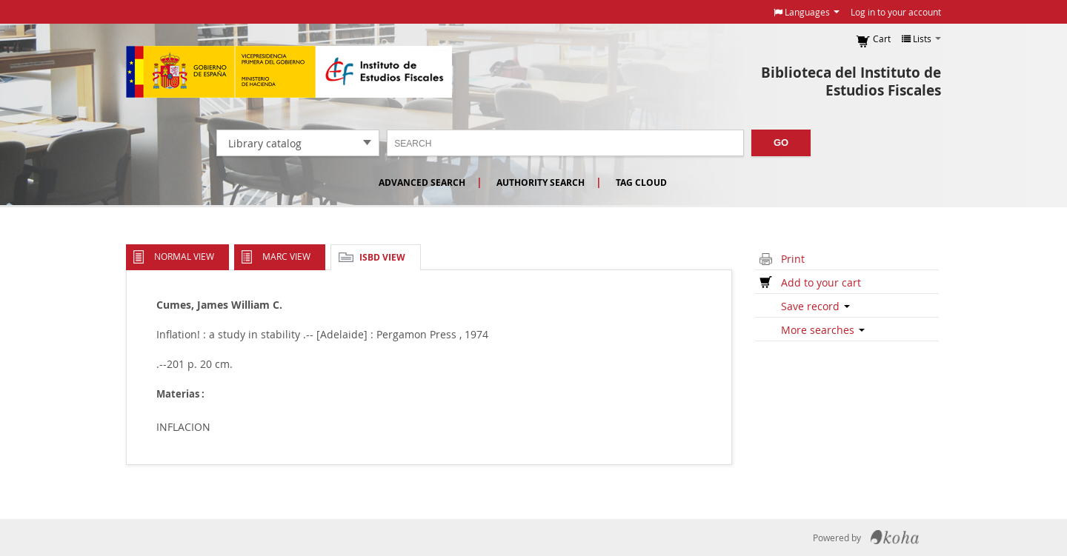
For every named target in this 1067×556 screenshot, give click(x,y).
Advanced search (422, 182)
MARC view (286, 256)
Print (793, 259)
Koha (895, 537)
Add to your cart (821, 282)
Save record (815, 306)
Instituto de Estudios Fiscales (289, 72)
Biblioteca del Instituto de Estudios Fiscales (851, 81)
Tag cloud (641, 182)
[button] (807, 11)
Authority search (540, 182)
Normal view (184, 256)
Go (781, 142)
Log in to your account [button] (896, 12)
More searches (823, 330)
